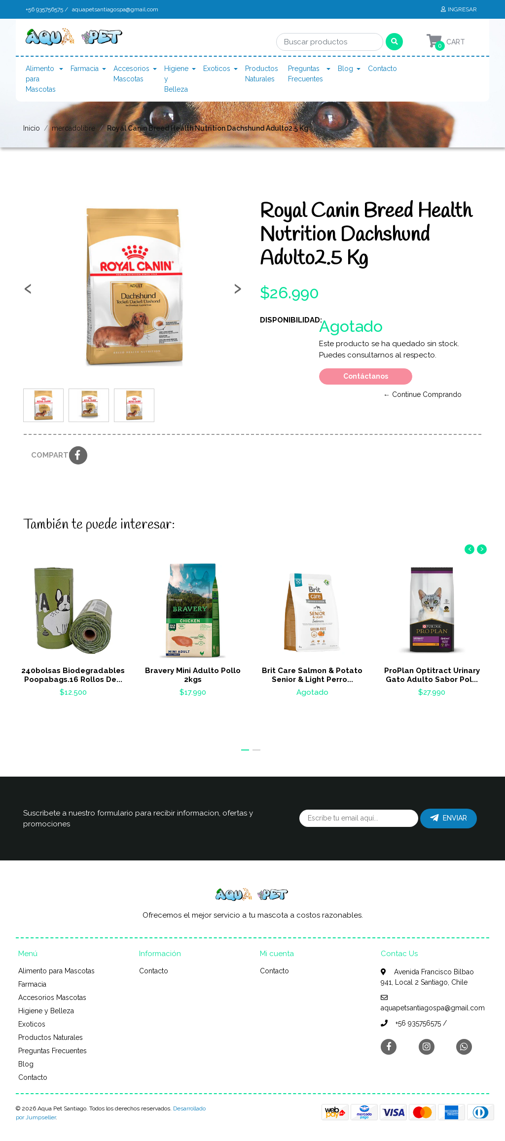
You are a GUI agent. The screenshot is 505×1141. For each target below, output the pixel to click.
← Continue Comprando (422, 394)
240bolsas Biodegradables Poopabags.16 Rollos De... (73, 675)
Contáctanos (365, 376)
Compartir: (46, 455)
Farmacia (85, 68)
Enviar (448, 818)
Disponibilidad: (286, 320)
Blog (345, 68)
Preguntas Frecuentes (305, 74)
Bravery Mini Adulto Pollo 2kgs (193, 675)
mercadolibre (73, 128)
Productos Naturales (261, 74)
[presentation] (28, 292)
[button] (245, 749)
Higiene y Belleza (176, 79)
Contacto (382, 68)
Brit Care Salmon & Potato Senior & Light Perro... (312, 675)
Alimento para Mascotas (41, 79)
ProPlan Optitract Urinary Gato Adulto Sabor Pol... (432, 675)
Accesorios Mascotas (131, 74)
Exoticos (216, 68)
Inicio (31, 128)
